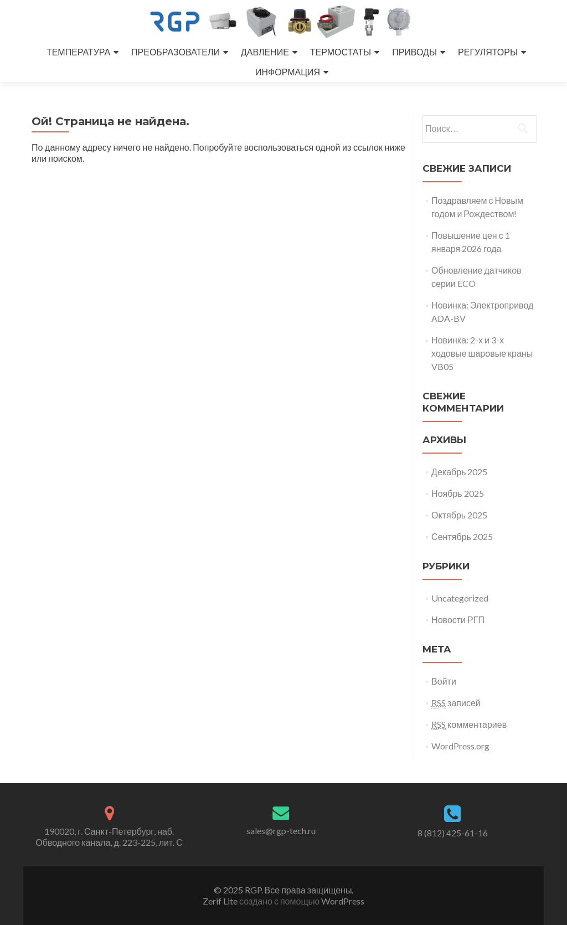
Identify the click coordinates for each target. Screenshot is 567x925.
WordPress (341, 901)
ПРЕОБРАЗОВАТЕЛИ (175, 52)
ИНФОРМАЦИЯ (287, 71)
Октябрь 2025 (459, 515)
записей (456, 702)
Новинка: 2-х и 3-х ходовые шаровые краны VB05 (482, 353)
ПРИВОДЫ (414, 52)
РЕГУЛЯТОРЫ (488, 52)
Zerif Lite (221, 901)
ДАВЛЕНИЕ (265, 52)
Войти (443, 681)
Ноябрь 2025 (457, 493)
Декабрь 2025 (459, 471)
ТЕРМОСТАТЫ (340, 52)
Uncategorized (459, 598)
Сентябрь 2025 (462, 536)
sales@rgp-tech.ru (281, 830)
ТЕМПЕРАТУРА (78, 52)
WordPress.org (460, 746)
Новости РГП (457, 619)
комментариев (469, 724)
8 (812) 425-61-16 (452, 833)
